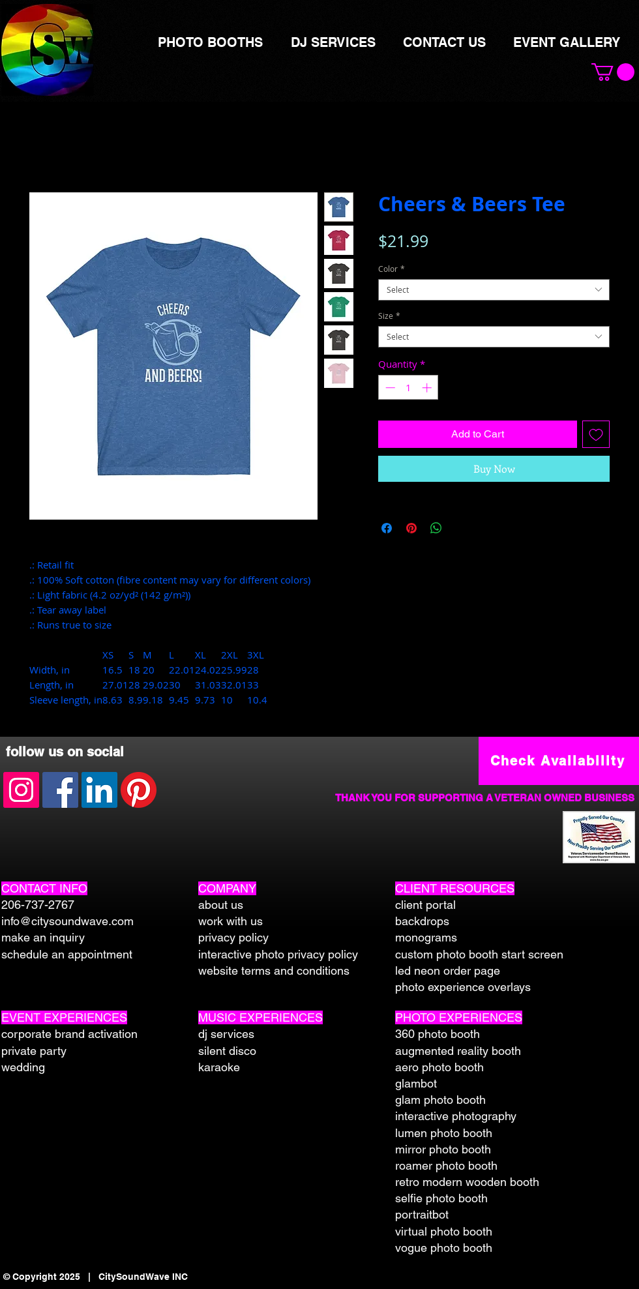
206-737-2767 (37, 904)
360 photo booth (437, 1034)
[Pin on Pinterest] (411, 528)
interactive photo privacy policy (278, 954)
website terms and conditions (273, 970)
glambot (416, 1083)
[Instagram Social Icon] (21, 790)
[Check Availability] (559, 761)
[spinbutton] (408, 388)
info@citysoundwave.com (67, 921)
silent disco (227, 1051)
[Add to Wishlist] (596, 434)
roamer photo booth (446, 1165)
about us (220, 904)
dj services (226, 1034)
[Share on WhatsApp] (436, 528)
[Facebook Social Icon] (60, 790)
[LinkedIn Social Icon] (99, 790)
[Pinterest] (138, 790)
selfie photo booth (441, 1198)
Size (389, 316)
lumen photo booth (443, 1133)
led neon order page (447, 970)
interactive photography (455, 1116)
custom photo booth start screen (479, 954)
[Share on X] (461, 528)
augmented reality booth (458, 1051)
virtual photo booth (443, 1231)
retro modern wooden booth (467, 1182)
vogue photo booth (443, 1247)
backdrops (422, 921)
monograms (426, 937)
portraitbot (422, 1214)
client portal (425, 904)
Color (391, 269)
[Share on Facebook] (386, 528)
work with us (230, 921)
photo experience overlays (463, 987)
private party (34, 1051)
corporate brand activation (69, 1034)
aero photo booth (439, 1067)
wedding (23, 1067)
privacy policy (233, 937)
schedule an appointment (66, 954)
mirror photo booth (443, 1149)
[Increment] (428, 388)
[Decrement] (389, 388)
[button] (612, 72)
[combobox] (494, 290)
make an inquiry (43, 937)
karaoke (219, 1067)
